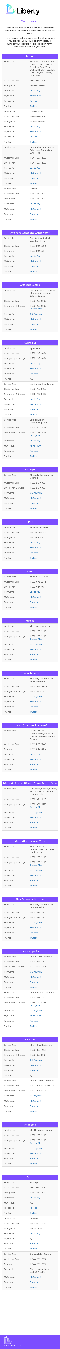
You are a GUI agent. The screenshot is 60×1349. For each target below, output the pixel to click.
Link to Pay (35, 90)
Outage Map (36, 308)
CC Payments (37, 314)
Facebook (34, 101)
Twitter (33, 106)
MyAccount (35, 95)
